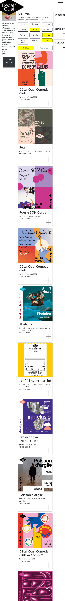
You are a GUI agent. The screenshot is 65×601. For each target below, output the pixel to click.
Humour (47, 35)
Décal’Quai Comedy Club (33, 268)
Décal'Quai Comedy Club (33, 91)
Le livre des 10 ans (9, 62)
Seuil (22, 147)
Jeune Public (23, 41)
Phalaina (25, 324)
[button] (60, 2)
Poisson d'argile (31, 495)
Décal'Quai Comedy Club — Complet (33, 553)
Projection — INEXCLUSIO (28, 439)
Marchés (35, 40)
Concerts (47, 24)
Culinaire (23, 30)
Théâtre (26, 48)
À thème (35, 24)
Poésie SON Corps (32, 212)
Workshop (44, 48)
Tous (23, 24)
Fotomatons (35, 35)
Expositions (47, 30)
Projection (47, 40)
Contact (59, 42)
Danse (34, 30)
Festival (22, 35)
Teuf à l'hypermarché (35, 381)
